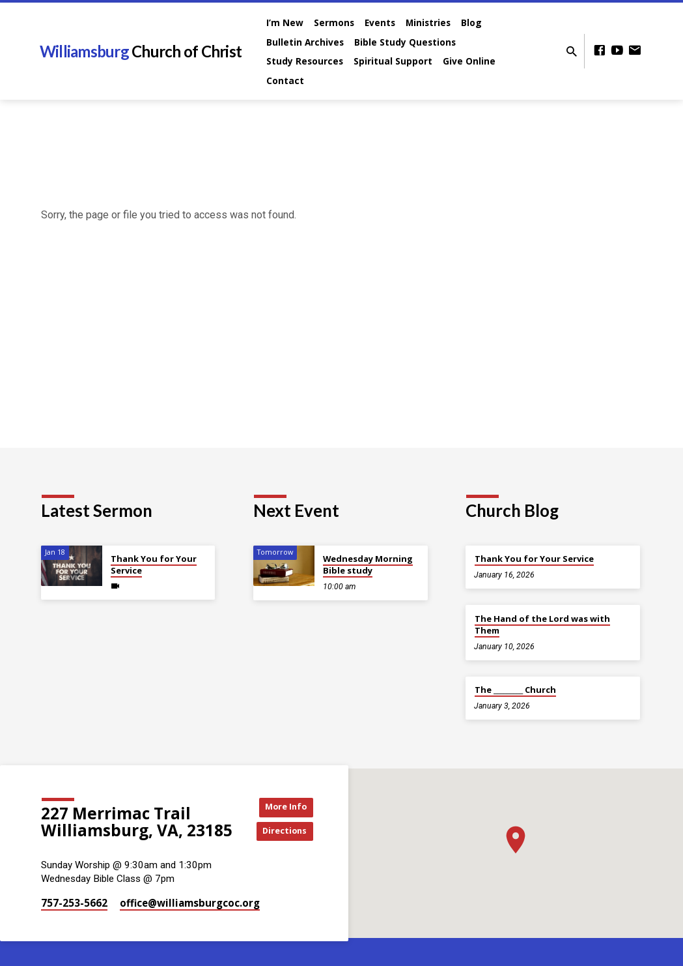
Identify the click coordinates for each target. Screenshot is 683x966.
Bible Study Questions (405, 42)
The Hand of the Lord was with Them (542, 624)
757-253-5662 (74, 902)
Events (380, 22)
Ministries (428, 22)
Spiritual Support (393, 61)
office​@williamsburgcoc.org (190, 902)
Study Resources (304, 61)
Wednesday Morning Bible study (368, 564)
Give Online (469, 61)
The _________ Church (515, 689)
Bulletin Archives (305, 42)
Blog (471, 22)
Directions (284, 832)
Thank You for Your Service (154, 564)
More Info (284, 806)
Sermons (334, 22)
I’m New (284, 22)
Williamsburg (141, 51)
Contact (285, 80)
